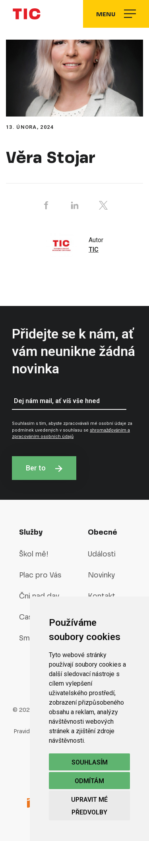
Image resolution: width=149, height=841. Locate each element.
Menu (116, 14)
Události (102, 553)
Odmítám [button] (89, 781)
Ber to (44, 468)
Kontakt (101, 595)
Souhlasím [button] (90, 762)
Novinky (101, 574)
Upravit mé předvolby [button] (89, 806)
